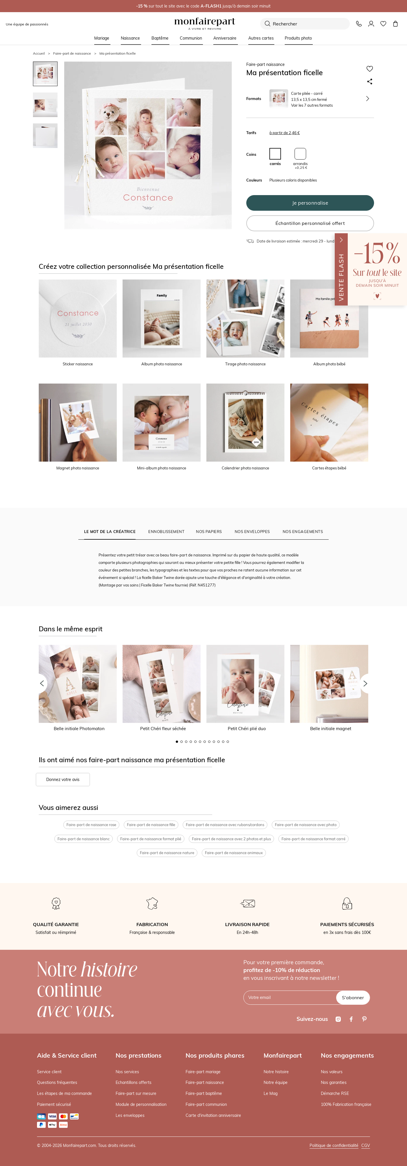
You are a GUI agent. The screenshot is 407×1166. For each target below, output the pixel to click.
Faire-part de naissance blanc (84, 838)
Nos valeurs (332, 1071)
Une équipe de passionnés (27, 24)
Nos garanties (334, 1082)
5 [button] (195, 742)
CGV (365, 1145)
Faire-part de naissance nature (167, 852)
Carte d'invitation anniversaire (213, 1115)
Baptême (160, 38)
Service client (49, 1071)
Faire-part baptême (204, 1093)
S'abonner (353, 997)
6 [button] (200, 742)
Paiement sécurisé (54, 1104)
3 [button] (186, 742)
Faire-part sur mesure (136, 1093)
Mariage (101, 38)
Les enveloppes (130, 1115)
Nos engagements (347, 1055)
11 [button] (223, 742)
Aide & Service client (67, 1055)
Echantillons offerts (133, 1082)
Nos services (127, 1071)
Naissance (130, 38)
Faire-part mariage (203, 1071)
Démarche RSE (335, 1093)
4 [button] (191, 742)
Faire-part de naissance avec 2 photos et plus (231, 838)
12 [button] (228, 742)
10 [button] (218, 742)
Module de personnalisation (141, 1104)
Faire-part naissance (205, 1082)
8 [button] (209, 742)
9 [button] (214, 742)
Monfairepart (283, 1055)
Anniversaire (224, 38)
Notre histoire (276, 1071)
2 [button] (181, 742)
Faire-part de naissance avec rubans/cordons (225, 824)
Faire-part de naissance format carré (313, 838)
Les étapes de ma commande (64, 1093)
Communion (191, 38)
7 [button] (205, 742)
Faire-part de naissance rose (91, 824)
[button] (37, 683)
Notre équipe (276, 1082)
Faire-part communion (206, 1104)
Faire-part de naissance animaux (234, 852)
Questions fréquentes (57, 1082)
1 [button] (177, 742)
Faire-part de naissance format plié (150, 838)
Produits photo (298, 38)
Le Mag (271, 1093)
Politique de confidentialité (334, 1145)
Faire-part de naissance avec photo (305, 824)
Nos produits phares (215, 1055)
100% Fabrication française (346, 1104)
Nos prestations (139, 1055)
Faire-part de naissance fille (151, 824)
